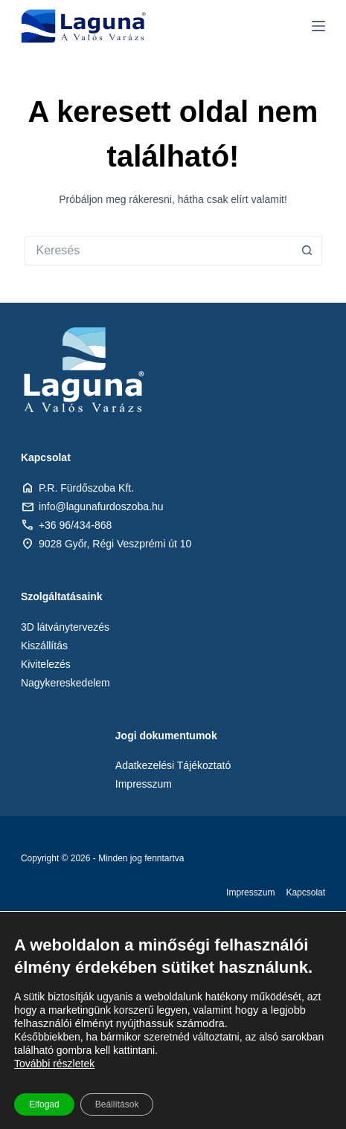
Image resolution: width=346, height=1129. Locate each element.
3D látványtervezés (65, 627)
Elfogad (44, 1104)
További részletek (54, 1064)
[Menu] (318, 26)
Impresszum (143, 784)
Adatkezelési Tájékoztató (173, 765)
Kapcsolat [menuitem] (305, 892)
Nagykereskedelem (65, 683)
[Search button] (307, 251)
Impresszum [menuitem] (250, 892)
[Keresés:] (158, 251)
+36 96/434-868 (75, 525)
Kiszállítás (44, 646)
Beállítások (117, 1104)
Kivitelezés (46, 664)
